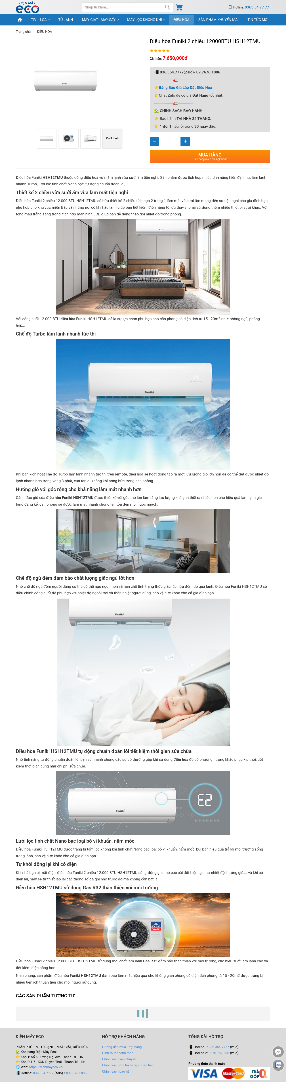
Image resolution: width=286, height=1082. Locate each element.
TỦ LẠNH (65, 20)
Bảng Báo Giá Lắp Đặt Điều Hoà (185, 87)
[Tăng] (185, 141)
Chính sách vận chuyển (119, 1059)
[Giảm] (154, 141)
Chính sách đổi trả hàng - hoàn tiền (128, 1065)
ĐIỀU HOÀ (181, 20)
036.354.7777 (43, 1073)
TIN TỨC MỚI (258, 20)
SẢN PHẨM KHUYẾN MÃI (218, 20)
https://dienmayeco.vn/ (46, 1067)
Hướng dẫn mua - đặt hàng (122, 1047)
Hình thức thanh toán (117, 1053)
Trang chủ (23, 32)
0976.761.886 (76, 1073)
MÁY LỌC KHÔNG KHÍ (144, 20)
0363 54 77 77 (257, 7)
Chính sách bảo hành (117, 1071)
